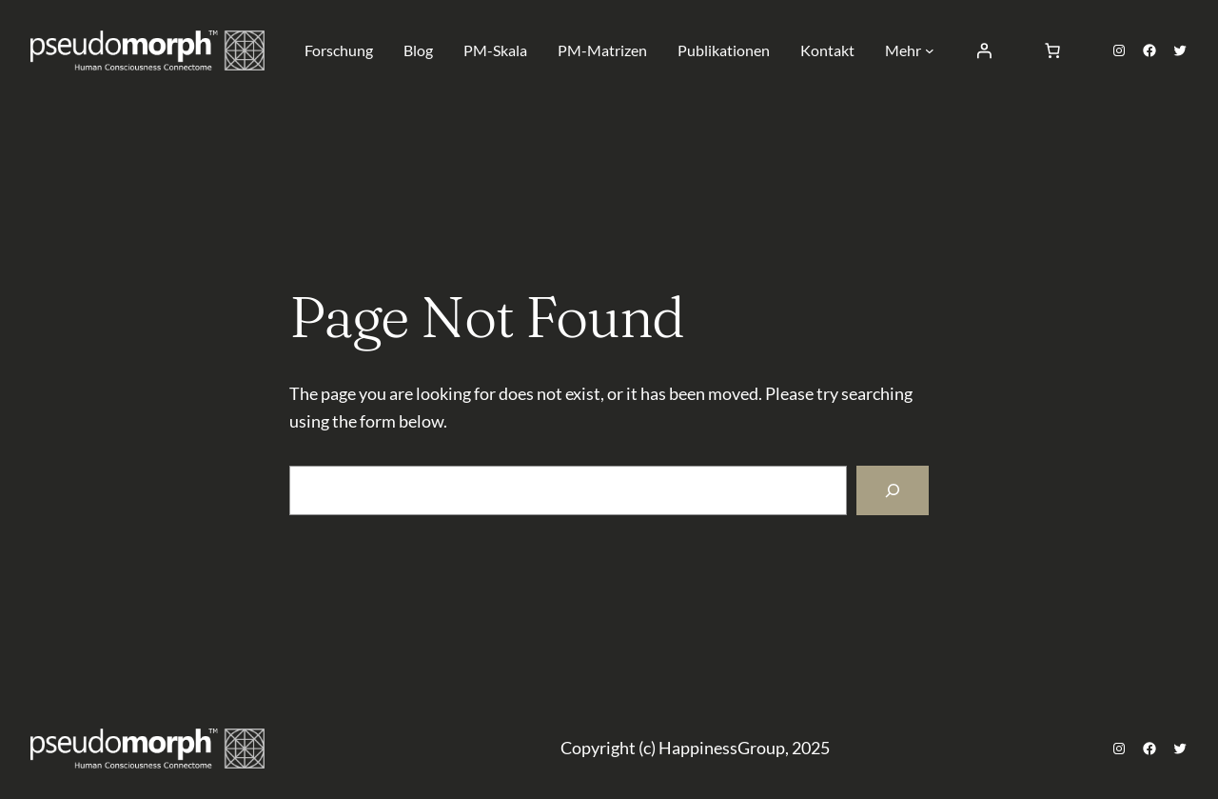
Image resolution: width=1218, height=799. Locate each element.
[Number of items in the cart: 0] (1052, 50)
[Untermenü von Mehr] (929, 50)
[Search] (892, 490)
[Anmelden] (984, 50)
